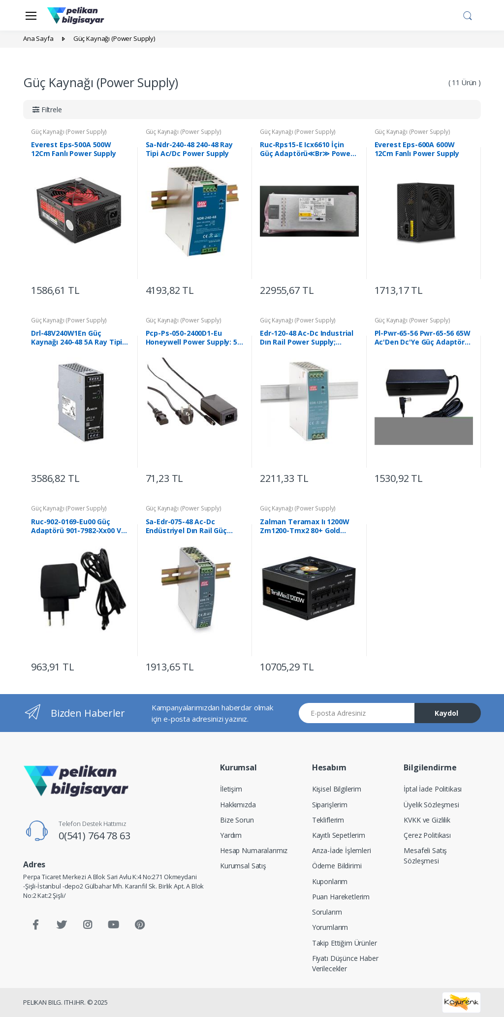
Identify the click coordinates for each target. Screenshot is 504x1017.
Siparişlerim (329, 804)
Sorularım (327, 912)
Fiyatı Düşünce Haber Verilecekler (345, 963)
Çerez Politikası (427, 835)
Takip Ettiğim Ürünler (344, 943)
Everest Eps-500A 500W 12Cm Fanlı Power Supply (73, 149)
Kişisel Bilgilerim (336, 789)
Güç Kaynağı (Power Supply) (69, 131)
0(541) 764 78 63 (94, 835)
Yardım (231, 835)
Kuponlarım (330, 881)
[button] (467, 14)
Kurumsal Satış (243, 865)
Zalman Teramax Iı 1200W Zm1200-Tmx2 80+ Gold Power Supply (304, 526)
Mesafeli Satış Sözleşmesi (425, 855)
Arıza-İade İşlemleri (341, 850)
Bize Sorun (237, 820)
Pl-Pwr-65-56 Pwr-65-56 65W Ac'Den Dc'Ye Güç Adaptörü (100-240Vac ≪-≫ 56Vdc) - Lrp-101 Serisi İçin (423, 338)
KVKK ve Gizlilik (427, 820)
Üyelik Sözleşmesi (431, 804)
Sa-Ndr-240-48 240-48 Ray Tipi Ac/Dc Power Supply (189, 149)
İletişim (231, 789)
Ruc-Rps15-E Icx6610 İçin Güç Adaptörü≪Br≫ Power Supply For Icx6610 (306, 149)
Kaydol (446, 713)
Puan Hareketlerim (341, 896)
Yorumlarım (330, 927)
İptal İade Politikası (433, 789)
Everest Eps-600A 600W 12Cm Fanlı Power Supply (417, 149)
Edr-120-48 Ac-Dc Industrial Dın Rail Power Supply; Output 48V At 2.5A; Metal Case (306, 338)
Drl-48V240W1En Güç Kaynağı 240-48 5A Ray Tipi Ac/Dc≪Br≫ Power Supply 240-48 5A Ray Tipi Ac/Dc (76, 338)
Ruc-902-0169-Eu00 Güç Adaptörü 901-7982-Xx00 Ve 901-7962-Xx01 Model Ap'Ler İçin (79, 526)
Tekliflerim (328, 820)
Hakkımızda (238, 804)
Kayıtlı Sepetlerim (338, 835)
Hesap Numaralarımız (253, 850)
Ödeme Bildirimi (337, 865)
